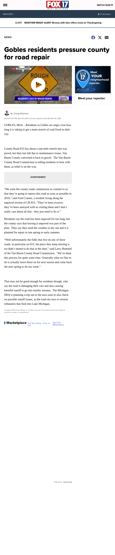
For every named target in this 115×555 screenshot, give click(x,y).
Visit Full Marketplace (58, 324)
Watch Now (105, 5)
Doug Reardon (21, 113)
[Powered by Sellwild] (67, 482)
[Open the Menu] (5, 5)
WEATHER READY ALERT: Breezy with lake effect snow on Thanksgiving (62, 22)
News (8, 37)
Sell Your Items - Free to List (39, 324)
